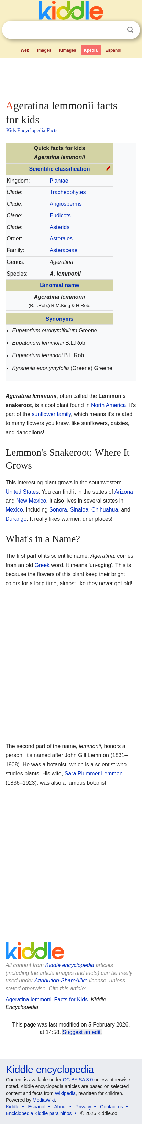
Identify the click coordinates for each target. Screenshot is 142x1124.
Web (25, 50)
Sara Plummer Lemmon (94, 773)
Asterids (59, 227)
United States (22, 492)
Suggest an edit (81, 1032)
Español (113, 50)
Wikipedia (65, 1093)
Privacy (83, 1107)
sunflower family (51, 414)
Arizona (123, 492)
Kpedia (91, 50)
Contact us (111, 1107)
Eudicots (60, 215)
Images (44, 50)
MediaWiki (44, 1100)
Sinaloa (79, 510)
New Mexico (31, 501)
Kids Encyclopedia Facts (31, 130)
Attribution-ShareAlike (61, 980)
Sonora (58, 510)
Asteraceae (63, 250)
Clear (116, 30)
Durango (16, 519)
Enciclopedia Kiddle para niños (39, 1113)
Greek (42, 565)
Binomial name (59, 285)
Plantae (59, 181)
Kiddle (12, 1107)
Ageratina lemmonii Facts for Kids (47, 999)
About (60, 1107)
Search (130, 30)
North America (108, 405)
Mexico (14, 510)
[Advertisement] (71, 77)
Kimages (67, 50)
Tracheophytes (68, 192)
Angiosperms (65, 204)
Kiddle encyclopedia (69, 965)
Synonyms (60, 319)
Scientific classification (59, 169)
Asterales (61, 238)
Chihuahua (104, 510)
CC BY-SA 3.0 (78, 1079)
